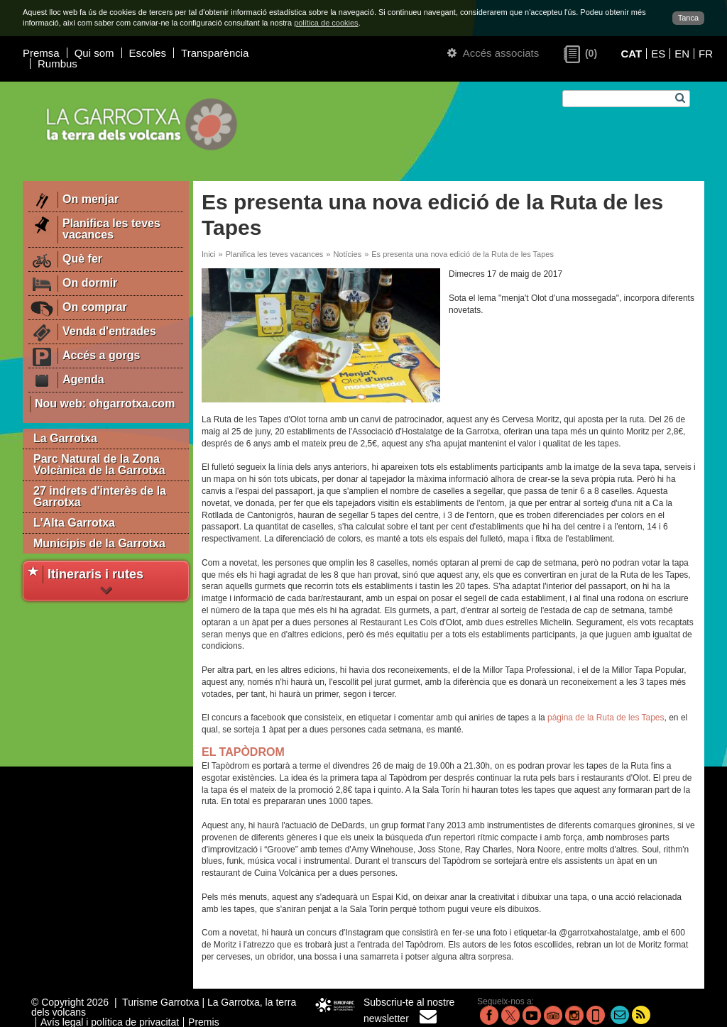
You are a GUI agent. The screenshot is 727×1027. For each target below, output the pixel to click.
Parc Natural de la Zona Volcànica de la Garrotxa (99, 464)
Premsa (41, 53)
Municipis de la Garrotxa (99, 543)
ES (658, 54)
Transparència (214, 53)
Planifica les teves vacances (275, 254)
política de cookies (326, 22)
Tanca (688, 17)
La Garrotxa (65, 438)
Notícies (347, 254)
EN (681, 54)
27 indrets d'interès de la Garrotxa (99, 496)
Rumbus (57, 63)
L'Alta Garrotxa (74, 523)
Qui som (94, 53)
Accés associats (493, 53)
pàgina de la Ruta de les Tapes (606, 718)
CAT (631, 54)
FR (706, 54)
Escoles (148, 53)
